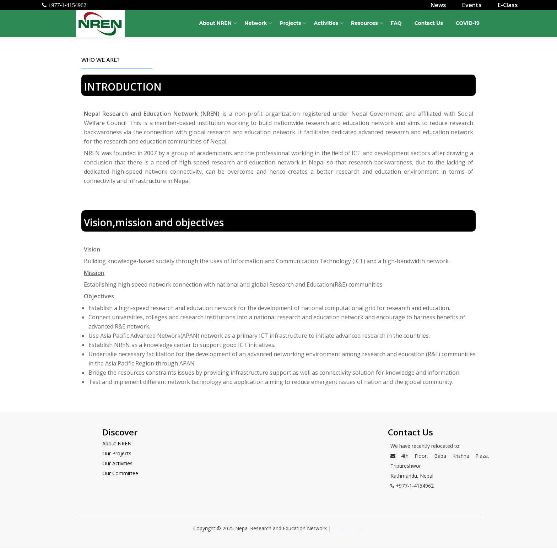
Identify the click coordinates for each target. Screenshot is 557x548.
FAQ (396, 23)
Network (255, 23)
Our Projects (116, 453)
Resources (364, 23)
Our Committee (120, 473)
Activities (326, 23)
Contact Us (429, 23)
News (441, 5)
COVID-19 (468, 23)
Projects (290, 23)
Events (474, 5)
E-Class (508, 5)
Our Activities (117, 463)
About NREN (215, 23)
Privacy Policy (348, 528)
